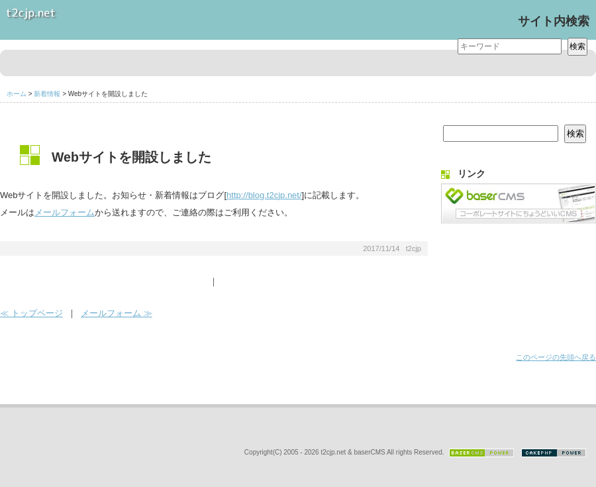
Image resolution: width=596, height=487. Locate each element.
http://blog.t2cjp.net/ (263, 195)
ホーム (16, 93)
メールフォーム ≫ (116, 313)
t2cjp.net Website (99, 20)
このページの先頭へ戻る (556, 357)
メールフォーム (64, 212)
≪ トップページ (31, 313)
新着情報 (47, 93)
